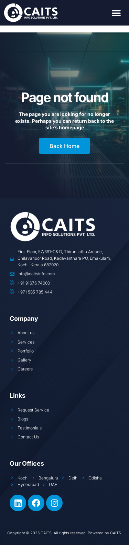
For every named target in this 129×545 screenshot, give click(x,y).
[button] (116, 13)
